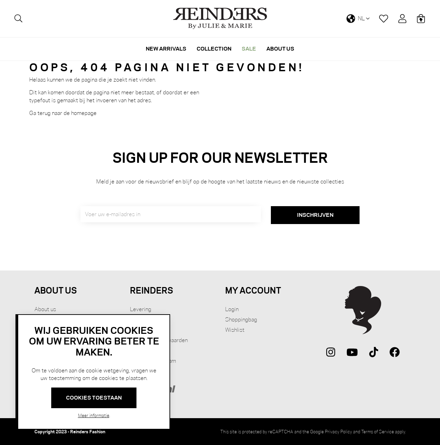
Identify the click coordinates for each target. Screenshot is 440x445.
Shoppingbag (241, 320)
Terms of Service (377, 431)
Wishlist (234, 330)
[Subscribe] (315, 215)
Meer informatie (93, 415)
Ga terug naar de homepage (63, 113)
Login (232, 309)
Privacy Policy (338, 431)
